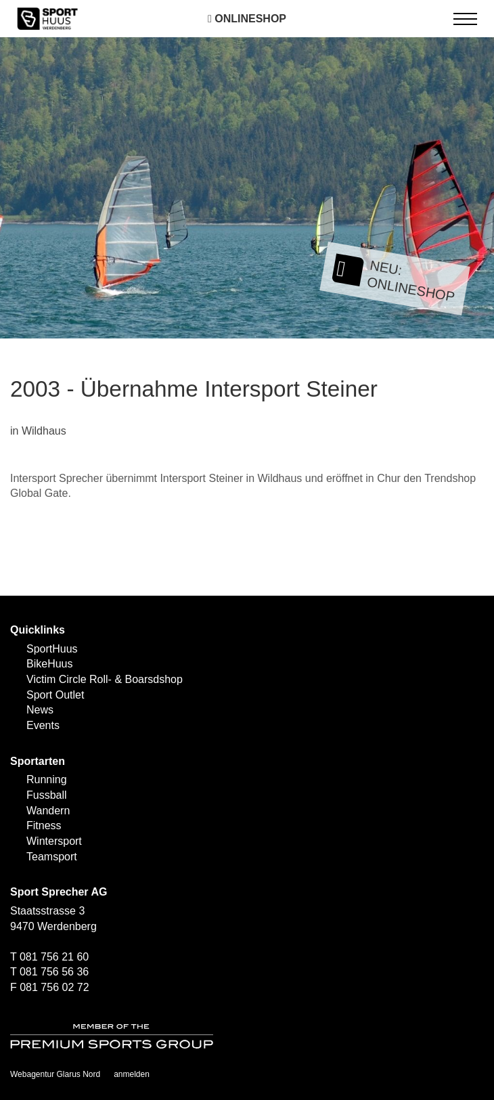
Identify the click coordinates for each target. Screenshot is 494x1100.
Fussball (46, 795)
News (39, 710)
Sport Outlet (55, 695)
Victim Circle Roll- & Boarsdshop (104, 679)
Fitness (44, 825)
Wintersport (54, 841)
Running (46, 779)
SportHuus (52, 649)
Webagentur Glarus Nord (55, 1074)
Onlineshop (247, 18)
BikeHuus (49, 663)
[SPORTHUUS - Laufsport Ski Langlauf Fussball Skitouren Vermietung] (47, 18)
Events (43, 725)
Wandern (48, 810)
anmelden (132, 1074)
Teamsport (51, 856)
